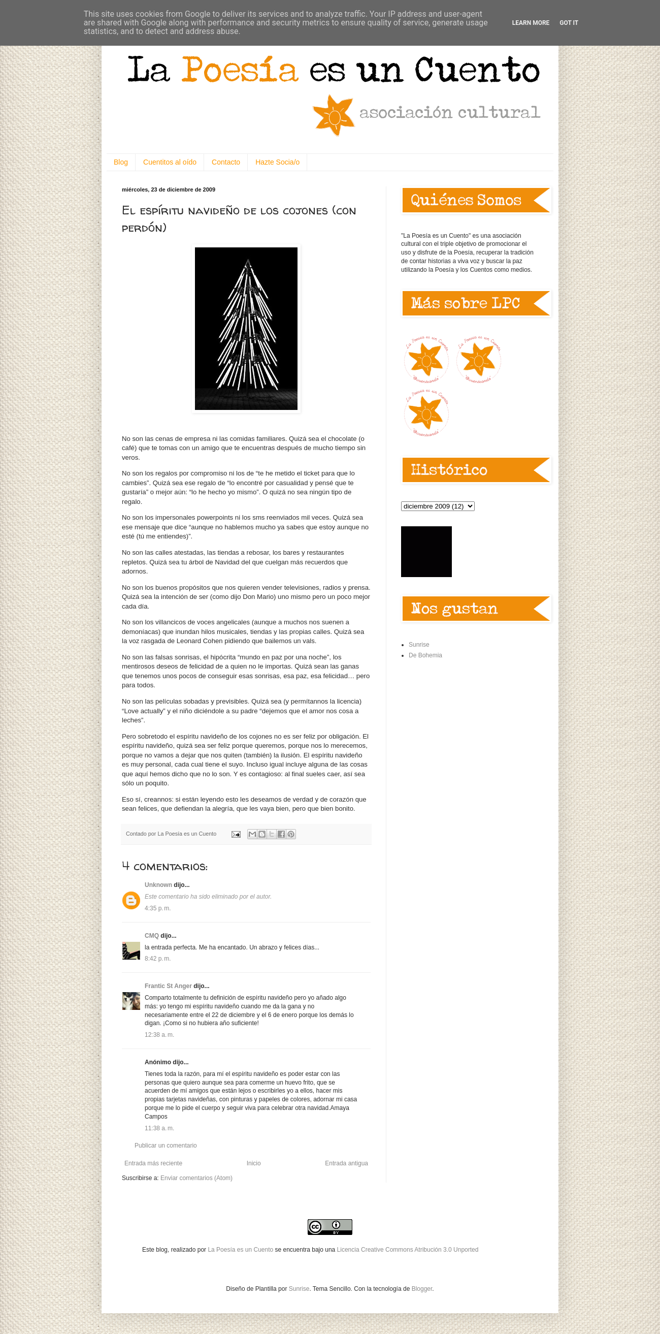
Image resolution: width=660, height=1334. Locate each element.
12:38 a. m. (159, 1034)
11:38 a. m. (159, 1128)
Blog (121, 162)
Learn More (531, 22)
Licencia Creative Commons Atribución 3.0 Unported (408, 1249)
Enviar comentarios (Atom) (196, 1178)
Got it (568, 22)
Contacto (226, 162)
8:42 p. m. (158, 958)
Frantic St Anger (168, 986)
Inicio (254, 1163)
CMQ (152, 935)
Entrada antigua (346, 1163)
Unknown (158, 884)
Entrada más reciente (153, 1163)
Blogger (422, 1288)
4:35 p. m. (158, 908)
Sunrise (419, 644)
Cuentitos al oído (169, 162)
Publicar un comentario (166, 1145)
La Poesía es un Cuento (241, 1249)
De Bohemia (425, 655)
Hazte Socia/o (277, 162)
